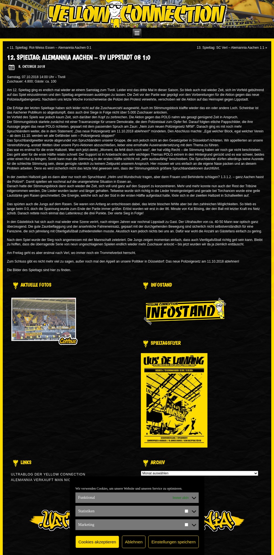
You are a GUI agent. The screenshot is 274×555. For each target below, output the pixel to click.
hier (53, 270)
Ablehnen (134, 541)
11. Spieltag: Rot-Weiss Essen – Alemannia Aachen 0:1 (51, 48)
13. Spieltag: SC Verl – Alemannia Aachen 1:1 (231, 48)
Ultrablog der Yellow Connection (48, 474)
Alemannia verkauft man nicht (43, 480)
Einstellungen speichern (173, 541)
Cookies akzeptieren (97, 541)
